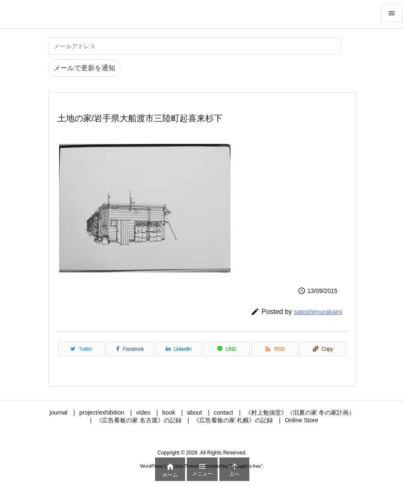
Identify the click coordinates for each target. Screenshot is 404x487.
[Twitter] (81, 349)
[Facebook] (130, 349)
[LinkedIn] (179, 349)
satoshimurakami (318, 311)
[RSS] (274, 349)
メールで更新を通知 (84, 68)
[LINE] (226, 349)
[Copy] (322, 349)
